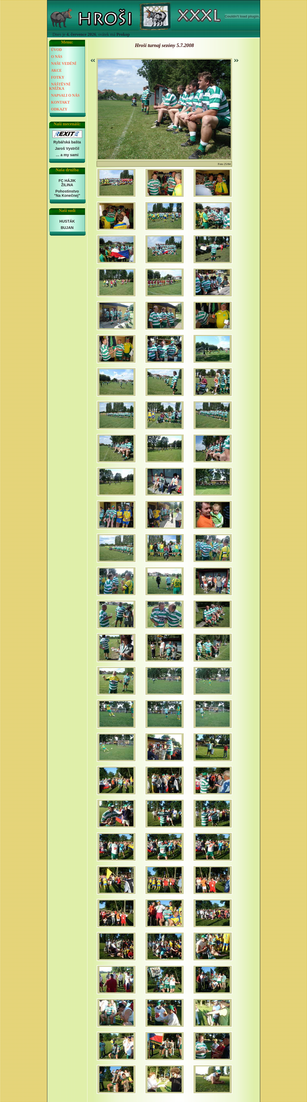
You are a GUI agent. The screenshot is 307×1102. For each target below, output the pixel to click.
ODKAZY (59, 109)
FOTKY (57, 77)
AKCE (56, 71)
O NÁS (56, 57)
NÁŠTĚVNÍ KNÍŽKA (59, 86)
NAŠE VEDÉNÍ (63, 64)
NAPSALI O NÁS (65, 95)
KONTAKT (60, 102)
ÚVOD (56, 50)
